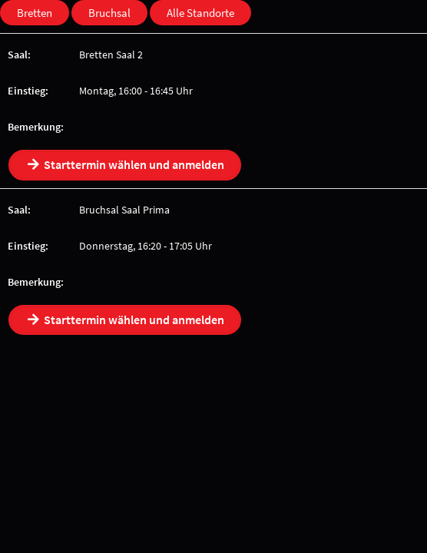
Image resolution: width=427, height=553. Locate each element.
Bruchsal (109, 12)
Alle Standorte (200, 12)
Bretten (34, 12)
